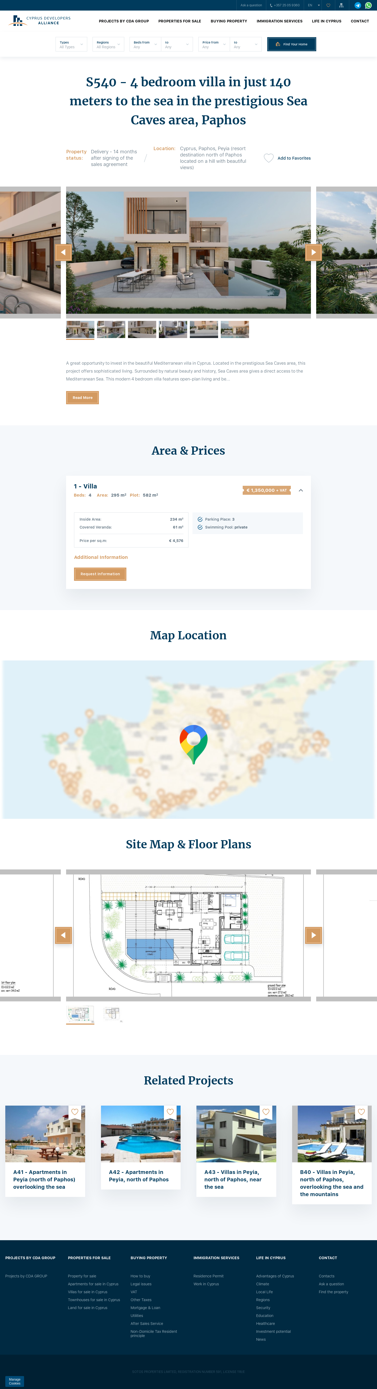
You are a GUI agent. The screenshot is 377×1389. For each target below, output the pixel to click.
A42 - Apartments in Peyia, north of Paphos (139, 1176)
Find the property (333, 1292)
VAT (134, 1292)
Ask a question (251, 5)
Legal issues (141, 1284)
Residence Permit (209, 1276)
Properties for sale (179, 21)
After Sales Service (147, 1323)
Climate (262, 1284)
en (310, 5)
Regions (263, 1300)
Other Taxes (141, 1300)
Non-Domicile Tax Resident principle (154, 1333)
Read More (83, 398)
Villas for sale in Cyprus (87, 1292)
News (261, 1339)
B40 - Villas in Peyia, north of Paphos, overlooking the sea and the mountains (332, 1183)
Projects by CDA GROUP (124, 21)
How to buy (140, 1276)
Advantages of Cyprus (275, 1276)
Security (263, 1308)
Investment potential (273, 1331)
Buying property (229, 21)
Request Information (100, 574)
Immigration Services (279, 21)
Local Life (264, 1292)
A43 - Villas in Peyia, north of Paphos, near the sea (233, 1179)
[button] (63, 252)
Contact (360, 21)
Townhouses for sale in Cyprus (94, 1300)
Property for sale (82, 1276)
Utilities (137, 1316)
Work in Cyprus (206, 1284)
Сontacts (326, 1276)
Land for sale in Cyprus (87, 1308)
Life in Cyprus (326, 21)
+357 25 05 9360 (285, 5)
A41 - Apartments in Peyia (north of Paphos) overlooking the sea (44, 1179)
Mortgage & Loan (145, 1308)
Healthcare (265, 1323)
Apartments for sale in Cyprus (93, 1284)
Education (264, 1316)
